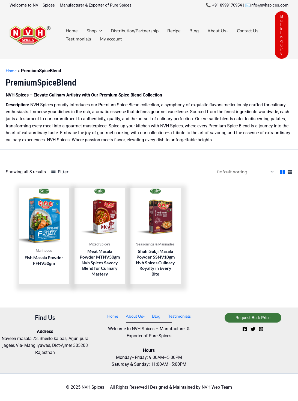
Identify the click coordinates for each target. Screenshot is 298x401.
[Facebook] (244, 328)
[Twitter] (253, 328)
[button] (94, 31)
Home (12, 71)
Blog (154, 316)
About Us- (135, 316)
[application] (99, 31)
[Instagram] (261, 328)
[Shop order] (242, 171)
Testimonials (176, 316)
